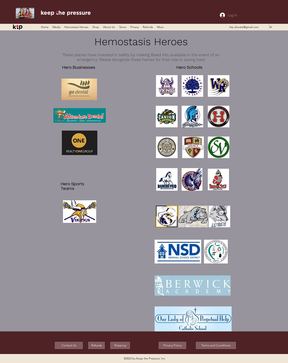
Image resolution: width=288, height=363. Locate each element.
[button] (270, 26)
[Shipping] (120, 345)
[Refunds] (96, 345)
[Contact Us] (68, 345)
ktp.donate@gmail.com (244, 27)
